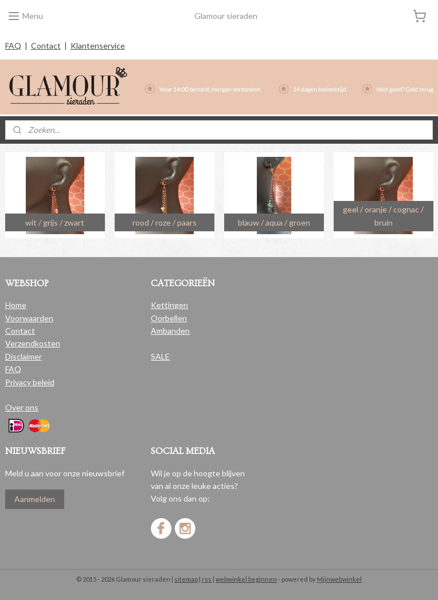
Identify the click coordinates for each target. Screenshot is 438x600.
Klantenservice (98, 45)
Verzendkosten (32, 343)
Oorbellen (169, 318)
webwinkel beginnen (246, 579)
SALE (160, 356)
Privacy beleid (29, 382)
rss (207, 579)
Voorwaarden (29, 318)
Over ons (21, 407)
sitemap (186, 579)
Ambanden (170, 330)
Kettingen (169, 305)
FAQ (13, 45)
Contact (46, 45)
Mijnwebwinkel (339, 579)
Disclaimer (23, 356)
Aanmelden (34, 499)
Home (15, 305)
